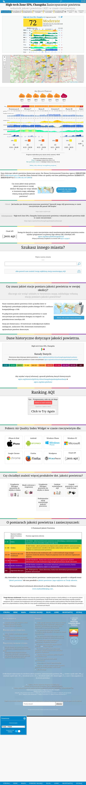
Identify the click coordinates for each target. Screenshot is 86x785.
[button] (37, 75)
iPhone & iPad (14, 491)
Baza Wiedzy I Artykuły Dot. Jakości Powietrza (15, 732)
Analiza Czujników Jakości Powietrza (16, 737)
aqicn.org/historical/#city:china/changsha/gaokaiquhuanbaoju (57, 381)
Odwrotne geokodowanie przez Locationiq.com (46, 757)
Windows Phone (53, 491)
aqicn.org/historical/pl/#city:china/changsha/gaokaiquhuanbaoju (42, 404)
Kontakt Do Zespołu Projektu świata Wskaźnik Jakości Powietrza (15, 721)
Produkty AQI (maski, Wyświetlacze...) (17, 751)
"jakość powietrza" (15, 678)
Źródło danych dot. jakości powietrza (16, 745)
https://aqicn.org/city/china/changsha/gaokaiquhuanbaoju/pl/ (43, 221)
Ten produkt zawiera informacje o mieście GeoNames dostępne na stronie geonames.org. (49, 734)
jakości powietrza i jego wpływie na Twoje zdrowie (57, 678)
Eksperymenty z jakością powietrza (16, 735)
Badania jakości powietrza (14, 727)
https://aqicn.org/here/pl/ (43, 211)
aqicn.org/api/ (65, 238)
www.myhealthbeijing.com (42, 686)
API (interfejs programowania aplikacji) (17, 753)
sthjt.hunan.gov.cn (12, 175)
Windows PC (72, 491)
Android (33, 491)
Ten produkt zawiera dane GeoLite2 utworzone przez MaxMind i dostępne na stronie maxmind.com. (50, 729)
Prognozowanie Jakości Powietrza (15, 750)
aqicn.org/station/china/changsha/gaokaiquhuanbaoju (61, 384)
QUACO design (41, 767)
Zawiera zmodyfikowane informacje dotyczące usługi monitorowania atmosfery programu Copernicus (48, 748)
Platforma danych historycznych (15, 755)
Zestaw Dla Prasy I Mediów (13, 723)
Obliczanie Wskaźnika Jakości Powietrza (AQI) (16, 747)
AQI (34, 17)
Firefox (33, 506)
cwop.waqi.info (48, 744)
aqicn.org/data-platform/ (43, 406)
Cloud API (72, 506)
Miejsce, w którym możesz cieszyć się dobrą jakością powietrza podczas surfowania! (49, 764)
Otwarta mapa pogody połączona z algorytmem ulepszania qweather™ (46, 738)
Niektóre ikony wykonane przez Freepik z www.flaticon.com (49, 753)
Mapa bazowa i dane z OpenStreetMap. (49, 760)
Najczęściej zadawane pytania (15, 740)
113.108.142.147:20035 (23, 177)
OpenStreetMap (74, 82)
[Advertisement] (43, 290)
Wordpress (53, 506)
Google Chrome (14, 506)
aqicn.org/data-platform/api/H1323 (51, 236)
